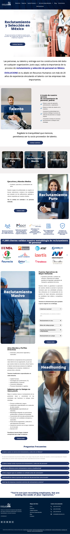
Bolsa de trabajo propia (47, 325)
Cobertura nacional (45, 309)
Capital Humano (32, 3)
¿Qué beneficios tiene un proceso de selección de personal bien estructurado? (25, 477)
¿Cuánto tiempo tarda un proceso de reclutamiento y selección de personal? (24, 463)
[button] (3, 255)
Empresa (24, 3)
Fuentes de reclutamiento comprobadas (47, 330)
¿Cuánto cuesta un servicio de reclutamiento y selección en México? (22, 452)
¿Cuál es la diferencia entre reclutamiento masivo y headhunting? (21, 468)
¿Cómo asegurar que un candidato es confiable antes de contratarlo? (22, 473)
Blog (55, 3)
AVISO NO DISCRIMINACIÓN (37, 531)
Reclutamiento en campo (47, 336)
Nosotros (17, 3)
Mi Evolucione (40, 6)
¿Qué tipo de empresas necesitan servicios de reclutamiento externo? (23, 482)
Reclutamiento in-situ (46, 320)
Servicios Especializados (46, 3)
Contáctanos (61, 3)
